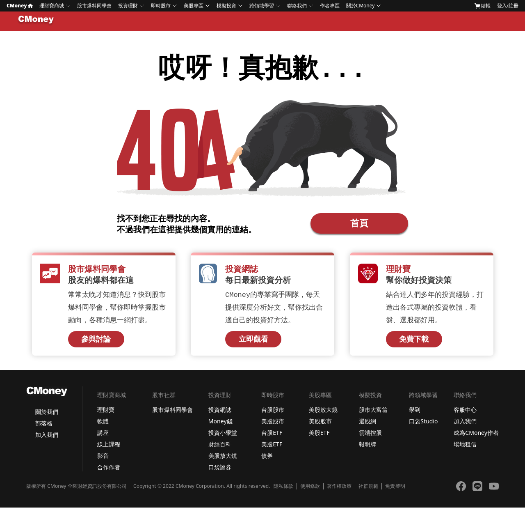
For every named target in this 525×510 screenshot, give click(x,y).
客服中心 (465, 412)
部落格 (43, 426)
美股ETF (271, 446)
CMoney (20, 5)
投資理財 (128, 5)
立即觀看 (253, 342)
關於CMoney (360, 5)
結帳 (482, 5)
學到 (414, 412)
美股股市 (272, 423)
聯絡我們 (297, 5)
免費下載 (414, 342)
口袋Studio (423, 423)
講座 (103, 435)
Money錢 (220, 423)
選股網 (367, 423)
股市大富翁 (373, 412)
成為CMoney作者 (476, 435)
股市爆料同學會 (94, 5)
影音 (103, 458)
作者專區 (330, 5)
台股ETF (271, 435)
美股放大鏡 (222, 458)
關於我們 (46, 414)
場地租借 (465, 446)
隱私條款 (283, 488)
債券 (267, 458)
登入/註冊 (507, 5)
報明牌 (367, 446)
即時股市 (161, 5)
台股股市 (272, 412)
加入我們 (46, 437)
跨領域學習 (261, 5)
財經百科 (219, 446)
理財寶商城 (51, 5)
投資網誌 (219, 412)
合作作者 (108, 469)
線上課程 (108, 446)
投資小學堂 (222, 435)
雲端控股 (370, 435)
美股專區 (193, 5)
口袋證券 (219, 469)
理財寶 (105, 412)
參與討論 (96, 342)
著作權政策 (339, 488)
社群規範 (368, 488)
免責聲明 (395, 488)
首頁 (359, 224)
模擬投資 (226, 5)
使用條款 (310, 488)
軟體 (103, 423)
